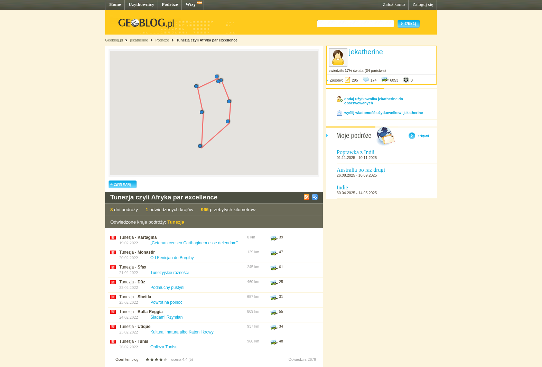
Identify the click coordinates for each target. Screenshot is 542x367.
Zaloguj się (422, 4)
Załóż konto (394, 4)
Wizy (191, 4)
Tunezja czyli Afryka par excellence (206, 40)
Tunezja (175, 222)
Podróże (170, 4)
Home (115, 4)
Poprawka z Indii (355, 152)
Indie (342, 187)
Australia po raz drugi (361, 170)
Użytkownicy (141, 4)
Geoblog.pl (114, 40)
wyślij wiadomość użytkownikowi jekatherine (383, 113)
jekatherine (139, 40)
